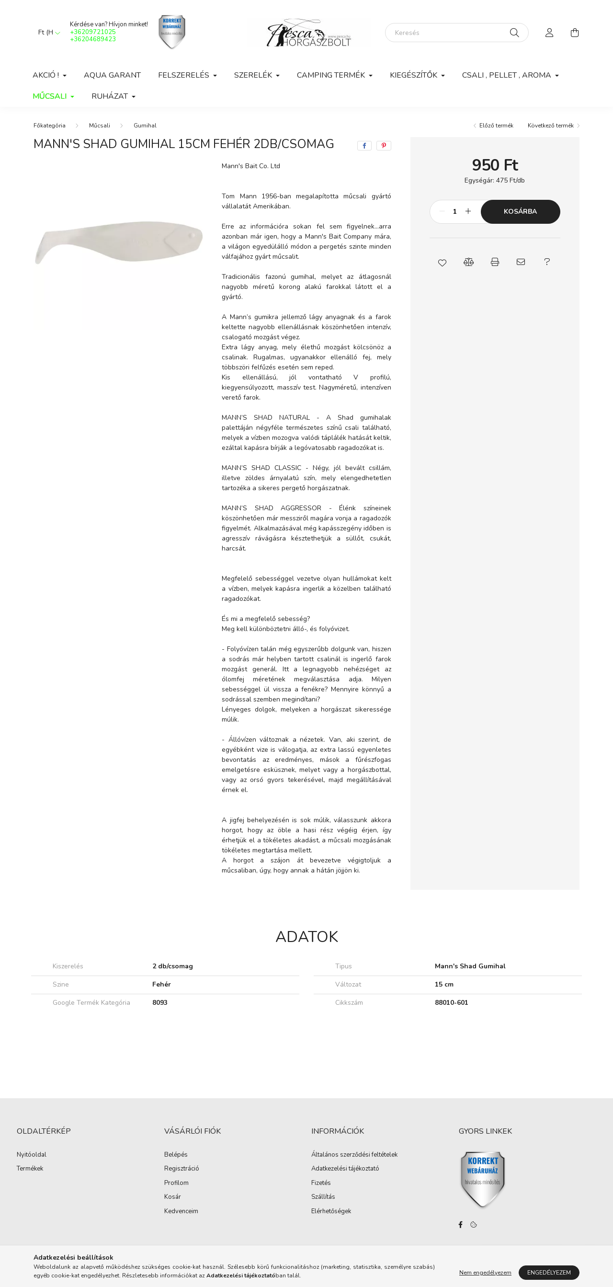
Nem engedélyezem (485, 1272)
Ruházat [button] (110, 96)
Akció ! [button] (47, 75)
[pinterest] (383, 145)
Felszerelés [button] (184, 75)
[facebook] (364, 145)
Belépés (176, 1155)
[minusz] (442, 212)
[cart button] (574, 32)
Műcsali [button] (50, 96)
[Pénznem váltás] (47, 32)
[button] (442, 262)
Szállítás (323, 1197)
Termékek (30, 1169)
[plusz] (468, 212)
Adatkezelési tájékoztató (345, 1169)
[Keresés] (457, 32)
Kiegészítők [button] (414, 75)
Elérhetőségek (331, 1212)
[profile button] (549, 32)
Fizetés (321, 1183)
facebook (460, 1224)
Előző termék (496, 125)
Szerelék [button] (254, 75)
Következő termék (551, 125)
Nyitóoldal (31, 1155)
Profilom (176, 1183)
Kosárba (520, 211)
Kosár (172, 1197)
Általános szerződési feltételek (354, 1155)
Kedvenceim (181, 1212)
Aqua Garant (112, 75)
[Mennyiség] (455, 211)
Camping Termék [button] (332, 75)
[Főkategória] (50, 125)
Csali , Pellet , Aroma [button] (507, 75)
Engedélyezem (549, 1272)
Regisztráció (181, 1169)
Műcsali (99, 125)
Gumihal (145, 125)
